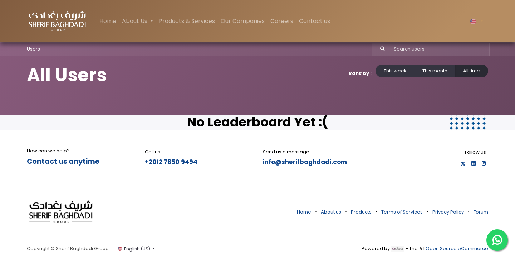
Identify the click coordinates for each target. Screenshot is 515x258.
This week (395, 70)
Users (33, 49)
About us (331, 212)
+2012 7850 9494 (171, 162)
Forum (481, 212)
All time (471, 70)
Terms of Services (402, 212)
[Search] (379, 49)
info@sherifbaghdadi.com (305, 162)
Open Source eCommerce (457, 248)
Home (304, 212)
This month (434, 70)
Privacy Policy (448, 212)
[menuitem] (108, 21)
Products (361, 212)
